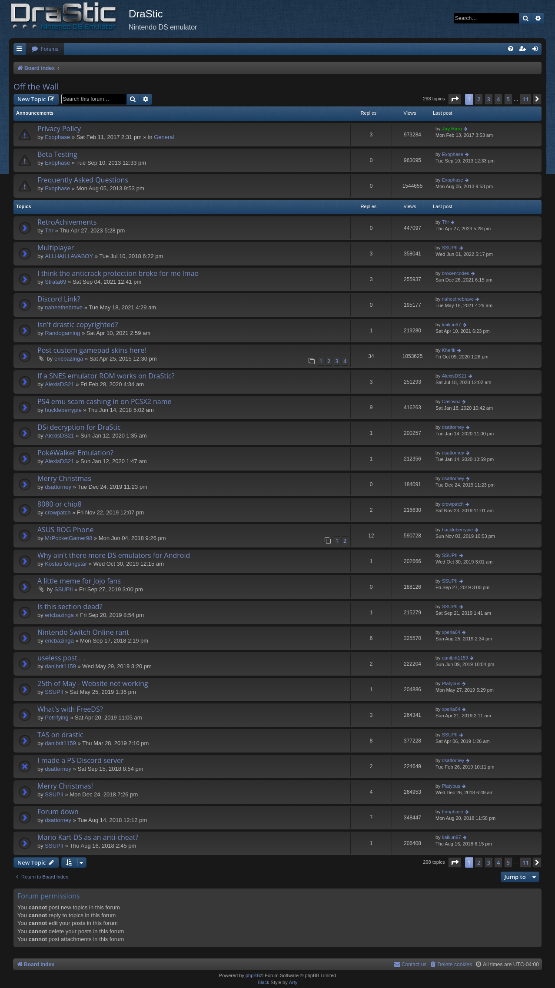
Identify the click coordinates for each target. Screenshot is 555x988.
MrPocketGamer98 (68, 538)
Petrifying (56, 717)
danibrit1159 (60, 666)
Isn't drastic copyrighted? (77, 324)
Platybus (451, 683)
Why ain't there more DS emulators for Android (113, 555)
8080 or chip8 (59, 504)
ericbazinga (68, 358)
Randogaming (62, 333)
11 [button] (525, 99)
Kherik (448, 350)
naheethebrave (64, 307)
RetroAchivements (66, 222)
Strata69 (55, 281)
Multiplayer (55, 247)
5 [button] (508, 99)
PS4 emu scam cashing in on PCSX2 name (104, 401)
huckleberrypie (63, 410)
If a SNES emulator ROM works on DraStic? (106, 376)
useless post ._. (61, 658)
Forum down (58, 811)
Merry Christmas (64, 478)
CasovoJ (451, 401)
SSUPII (450, 247)
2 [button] (478, 99)
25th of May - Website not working (92, 683)
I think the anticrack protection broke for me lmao (118, 273)
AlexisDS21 (59, 384)
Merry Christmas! (65, 786)
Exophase (57, 137)
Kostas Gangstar (66, 563)
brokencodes (455, 273)
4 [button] (498, 99)
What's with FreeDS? (70, 709)
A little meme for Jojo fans (79, 581)
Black (263, 982)
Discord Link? (58, 299)
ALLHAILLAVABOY (69, 256)
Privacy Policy (59, 128)
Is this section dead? (70, 606)
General (164, 137)
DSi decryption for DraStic (79, 427)
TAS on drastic (60, 734)
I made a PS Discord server (80, 760)
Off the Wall (36, 86)
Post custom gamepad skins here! (91, 350)
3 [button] (488, 99)
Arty (293, 982)
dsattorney (453, 427)
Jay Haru (452, 128)
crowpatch (57, 512)
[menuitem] (44, 49)
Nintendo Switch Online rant (83, 632)
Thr (49, 230)
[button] (454, 99)
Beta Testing (57, 154)
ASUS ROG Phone (65, 529)
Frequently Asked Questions (82, 180)
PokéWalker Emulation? (75, 453)
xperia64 (451, 632)
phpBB (253, 975)
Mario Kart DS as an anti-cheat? (87, 837)
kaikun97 (451, 324)
